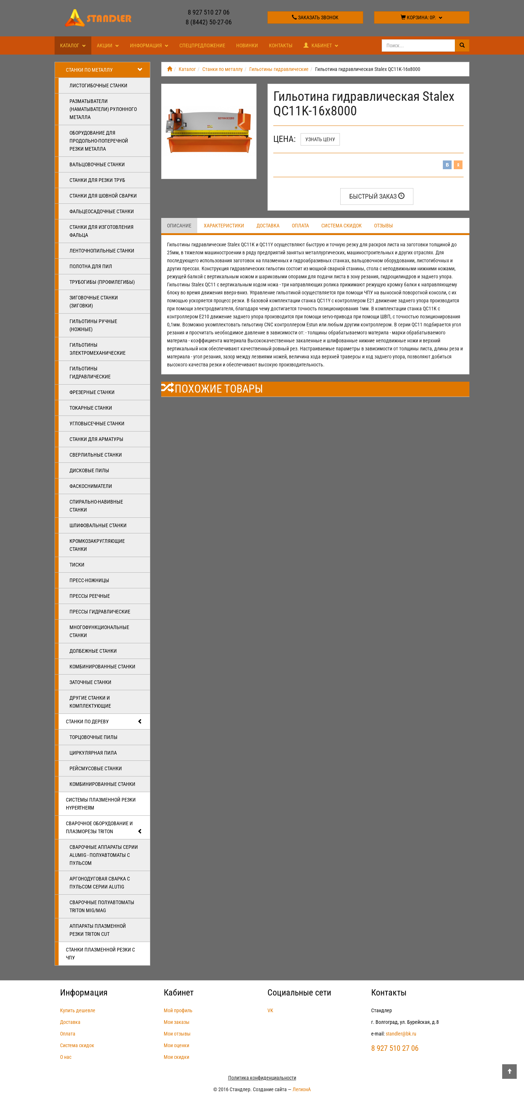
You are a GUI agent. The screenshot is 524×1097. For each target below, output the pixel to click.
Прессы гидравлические (100, 612)
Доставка (268, 225)
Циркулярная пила (93, 753)
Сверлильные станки (96, 455)
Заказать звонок (315, 17)
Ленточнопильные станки (102, 251)
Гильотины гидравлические (90, 372)
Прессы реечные (90, 596)
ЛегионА (302, 1089)
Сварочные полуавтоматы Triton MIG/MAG (102, 906)
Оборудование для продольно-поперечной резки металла (99, 141)
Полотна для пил (91, 266)
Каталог (73, 45)
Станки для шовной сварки (103, 196)
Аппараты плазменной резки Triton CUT (98, 930)
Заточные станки (90, 682)
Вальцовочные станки (97, 164)
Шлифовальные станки (98, 525)
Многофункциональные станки (99, 631)
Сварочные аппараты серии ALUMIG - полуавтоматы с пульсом (104, 855)
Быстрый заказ (377, 196)
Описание (179, 225)
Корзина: (421, 17)
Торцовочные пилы (94, 737)
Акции (108, 45)
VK (270, 1010)
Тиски (77, 565)
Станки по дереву (104, 721)
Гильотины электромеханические (98, 349)
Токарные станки (91, 408)
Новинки (247, 45)
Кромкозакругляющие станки (97, 545)
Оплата (300, 225)
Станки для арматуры (96, 439)
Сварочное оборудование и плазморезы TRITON (104, 827)
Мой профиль (178, 1010)
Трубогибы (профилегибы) (102, 282)
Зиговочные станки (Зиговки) (94, 302)
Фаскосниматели (91, 486)
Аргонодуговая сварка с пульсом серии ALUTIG (100, 883)
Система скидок (341, 225)
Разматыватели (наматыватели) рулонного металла (103, 109)
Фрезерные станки (92, 392)
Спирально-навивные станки (96, 506)
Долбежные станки (93, 651)
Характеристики (224, 225)
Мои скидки (176, 1057)
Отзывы (383, 225)
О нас (65, 1057)
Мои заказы (177, 1022)
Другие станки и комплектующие (90, 702)
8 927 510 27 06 (209, 12)
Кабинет (320, 45)
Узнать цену (320, 139)
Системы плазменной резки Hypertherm (101, 804)
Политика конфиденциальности (262, 1078)
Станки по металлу (104, 69)
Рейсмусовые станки (96, 768)
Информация (149, 45)
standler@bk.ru (401, 1034)
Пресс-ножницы (89, 580)
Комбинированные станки (102, 666)
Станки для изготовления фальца (102, 231)
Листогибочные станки (98, 85)
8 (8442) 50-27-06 (209, 22)
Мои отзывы (177, 1034)
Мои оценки (176, 1045)
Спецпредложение (202, 45)
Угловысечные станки (97, 423)
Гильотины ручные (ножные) (93, 325)
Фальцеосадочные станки (102, 211)
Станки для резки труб (97, 180)
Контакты (281, 45)
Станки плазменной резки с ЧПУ (100, 954)
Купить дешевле (77, 1010)
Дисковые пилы (89, 470)
